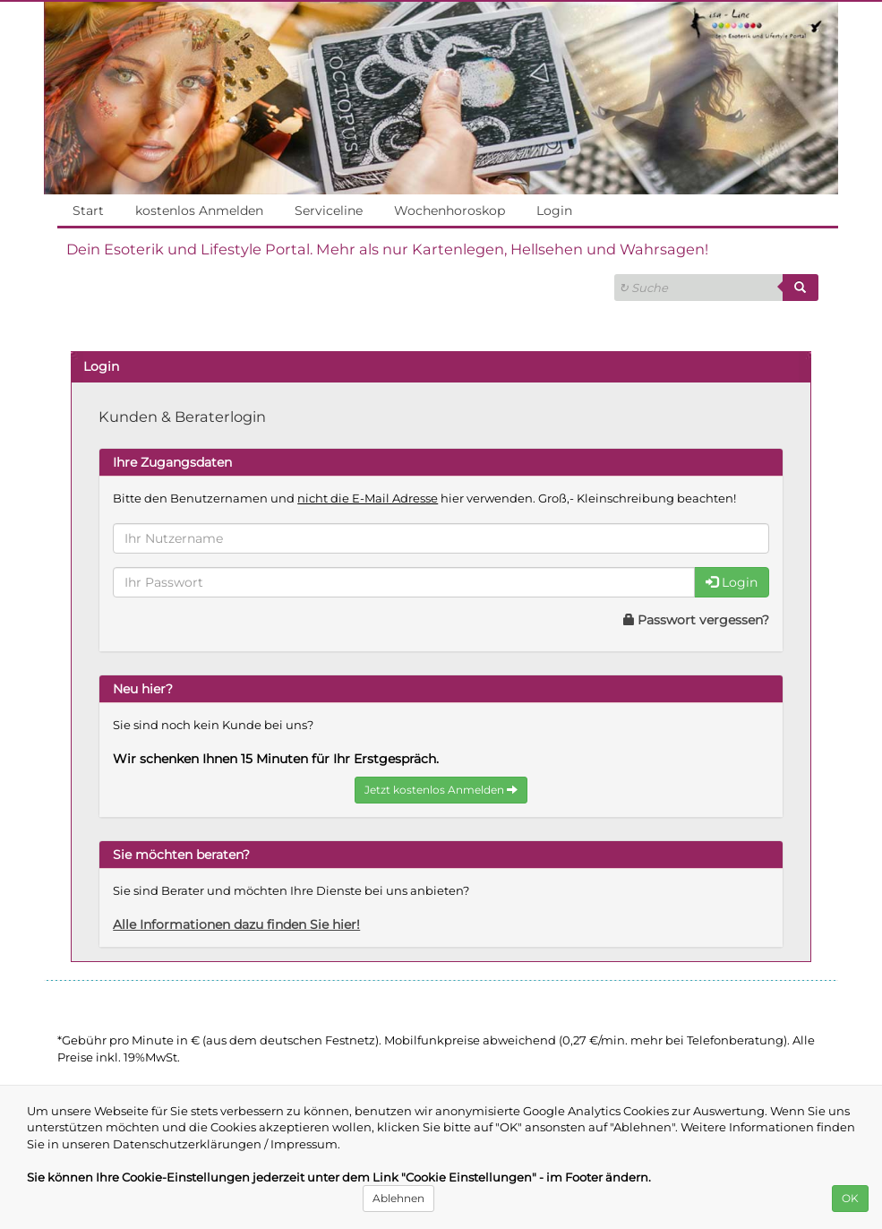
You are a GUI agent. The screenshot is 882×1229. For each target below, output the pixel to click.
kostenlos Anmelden (198, 210)
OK (850, 1198)
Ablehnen (398, 1198)
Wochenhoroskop (449, 210)
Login (554, 210)
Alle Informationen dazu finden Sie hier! (243, 924)
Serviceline (329, 210)
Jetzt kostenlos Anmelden (441, 789)
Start (88, 210)
